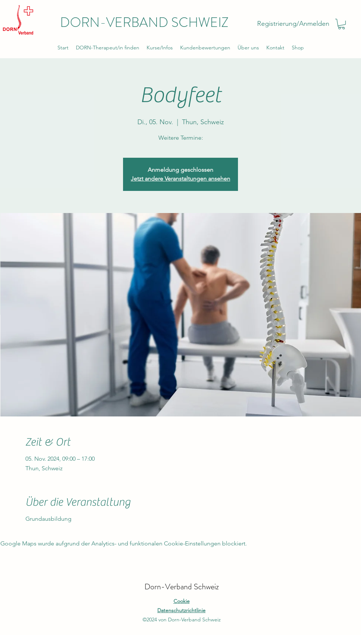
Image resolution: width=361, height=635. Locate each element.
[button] (341, 24)
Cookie (182, 601)
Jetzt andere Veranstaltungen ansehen (180, 178)
